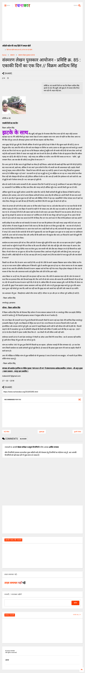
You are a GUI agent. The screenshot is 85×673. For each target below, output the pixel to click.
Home (4, 55)
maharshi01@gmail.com (11, 376)
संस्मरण (12, 55)
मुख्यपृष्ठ (41, 432)
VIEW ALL (77, 614)
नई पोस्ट (6, 432)
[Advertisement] (42, 25)
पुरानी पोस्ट (77, 432)
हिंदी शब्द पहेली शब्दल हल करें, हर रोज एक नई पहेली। (19, 49)
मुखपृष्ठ (7, 660)
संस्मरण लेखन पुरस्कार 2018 (26, 55)
